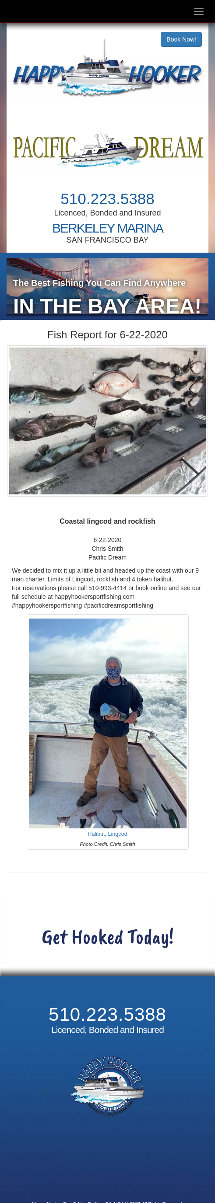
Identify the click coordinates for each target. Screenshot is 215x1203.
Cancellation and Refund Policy (107, 1171)
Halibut (96, 841)
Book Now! (181, 39)
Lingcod (117, 841)
